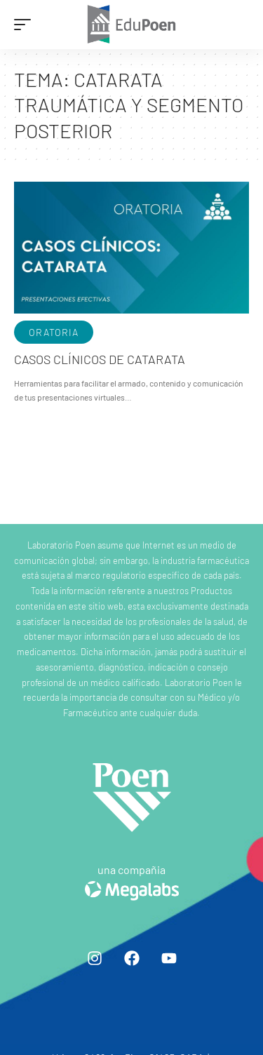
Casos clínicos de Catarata (99, 359)
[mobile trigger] (26, 24)
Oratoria (54, 332)
